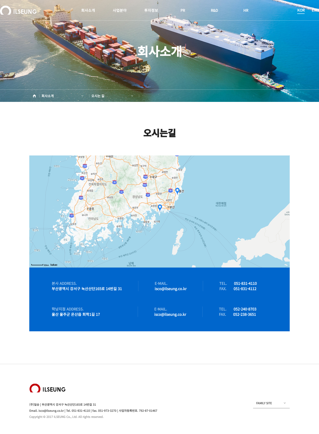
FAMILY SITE (264, 403)
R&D (214, 10)
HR (245, 10)
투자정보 (151, 10)
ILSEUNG (18, 10)
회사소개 (88, 10)
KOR (301, 10)
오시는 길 (97, 95)
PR (182, 10)
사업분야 (120, 10)
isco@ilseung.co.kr (51, 411)
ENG (315, 10)
